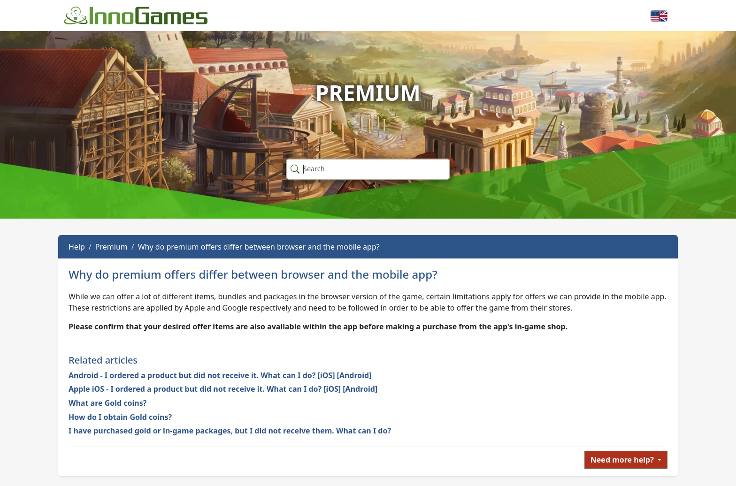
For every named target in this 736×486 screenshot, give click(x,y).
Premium (111, 247)
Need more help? (623, 460)
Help (77, 247)
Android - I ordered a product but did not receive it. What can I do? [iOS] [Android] (220, 375)
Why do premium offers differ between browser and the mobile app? (259, 247)
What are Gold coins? (107, 403)
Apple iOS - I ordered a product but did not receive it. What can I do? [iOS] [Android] (223, 389)
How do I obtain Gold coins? (120, 417)
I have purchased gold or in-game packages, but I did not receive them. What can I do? (230, 430)
